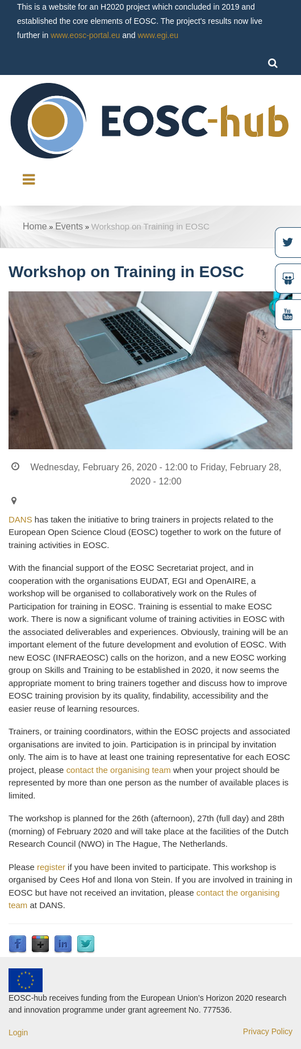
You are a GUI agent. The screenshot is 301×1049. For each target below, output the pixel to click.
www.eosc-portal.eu (85, 35)
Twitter (86, 944)
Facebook (18, 944)
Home (35, 226)
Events (69, 226)
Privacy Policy (267, 1031)
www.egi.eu (157, 35)
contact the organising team (118, 770)
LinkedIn (63, 944)
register (51, 867)
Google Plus (40, 944)
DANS (20, 519)
